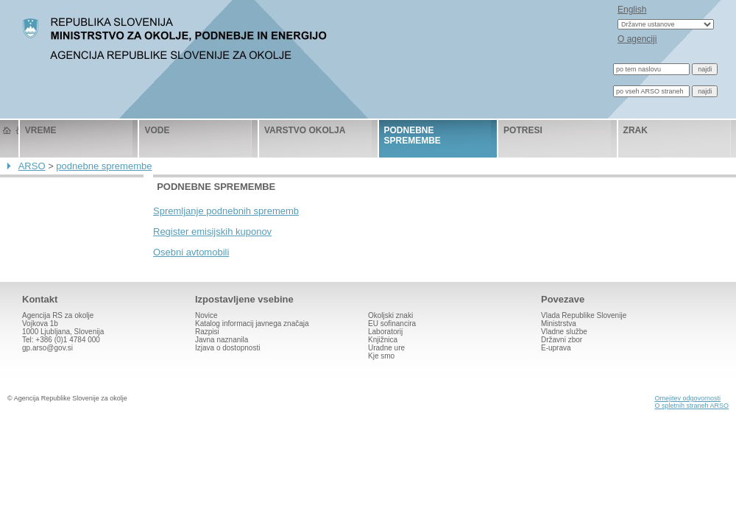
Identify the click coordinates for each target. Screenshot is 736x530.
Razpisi (207, 332)
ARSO (32, 166)
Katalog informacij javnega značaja (252, 323)
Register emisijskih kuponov (212, 231)
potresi (522, 130)
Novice (206, 315)
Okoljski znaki (390, 315)
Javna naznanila (221, 340)
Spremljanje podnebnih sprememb (226, 210)
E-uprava (556, 348)
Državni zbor (561, 340)
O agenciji (637, 39)
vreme (41, 130)
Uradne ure (386, 348)
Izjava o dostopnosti (227, 348)
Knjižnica (382, 340)
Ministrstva (558, 323)
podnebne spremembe (412, 135)
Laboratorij (385, 332)
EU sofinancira (392, 323)
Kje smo (381, 356)
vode (156, 130)
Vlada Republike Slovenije (583, 315)
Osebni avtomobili (191, 252)
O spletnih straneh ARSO (691, 405)
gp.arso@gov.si (47, 348)
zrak (635, 130)
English (632, 9)
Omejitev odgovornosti (687, 398)
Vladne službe (564, 332)
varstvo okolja (304, 130)
